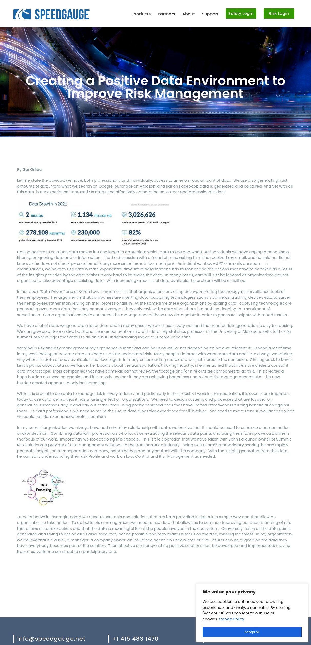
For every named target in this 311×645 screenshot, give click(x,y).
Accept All (252, 632)
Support (210, 14)
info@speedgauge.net (51, 639)
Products (141, 14)
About (188, 14)
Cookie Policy (231, 619)
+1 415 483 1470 (135, 639)
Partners (166, 14)
